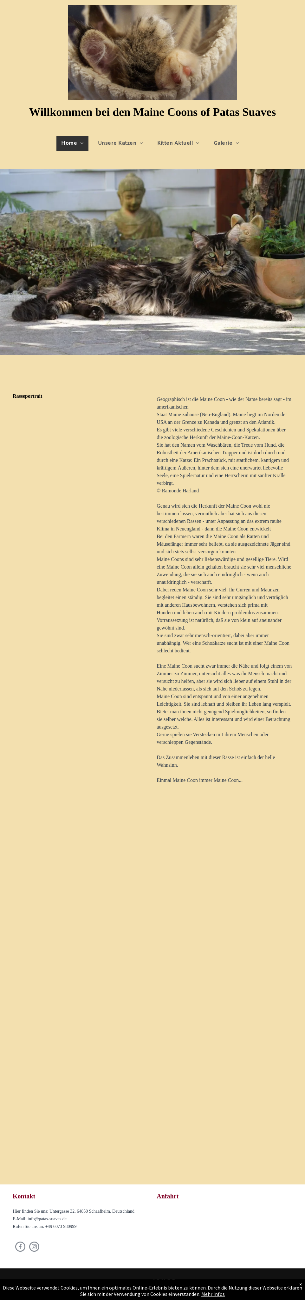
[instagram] (34, 1247)
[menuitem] (74, 143)
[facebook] (20, 1247)
